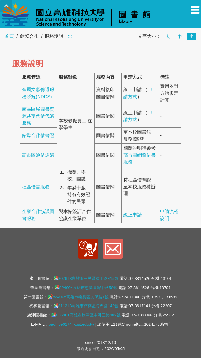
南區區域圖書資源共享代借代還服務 (38, 116)
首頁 (9, 36)
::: (70, 36)
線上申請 (132, 214)
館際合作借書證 (38, 135)
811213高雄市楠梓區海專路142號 (86, 305)
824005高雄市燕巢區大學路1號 (78, 296)
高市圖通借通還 (38, 155)
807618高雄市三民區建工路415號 (86, 278)
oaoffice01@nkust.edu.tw (71, 324)
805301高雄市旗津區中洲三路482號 (86, 314)
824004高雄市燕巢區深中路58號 (85, 287)
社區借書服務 (36, 186)
